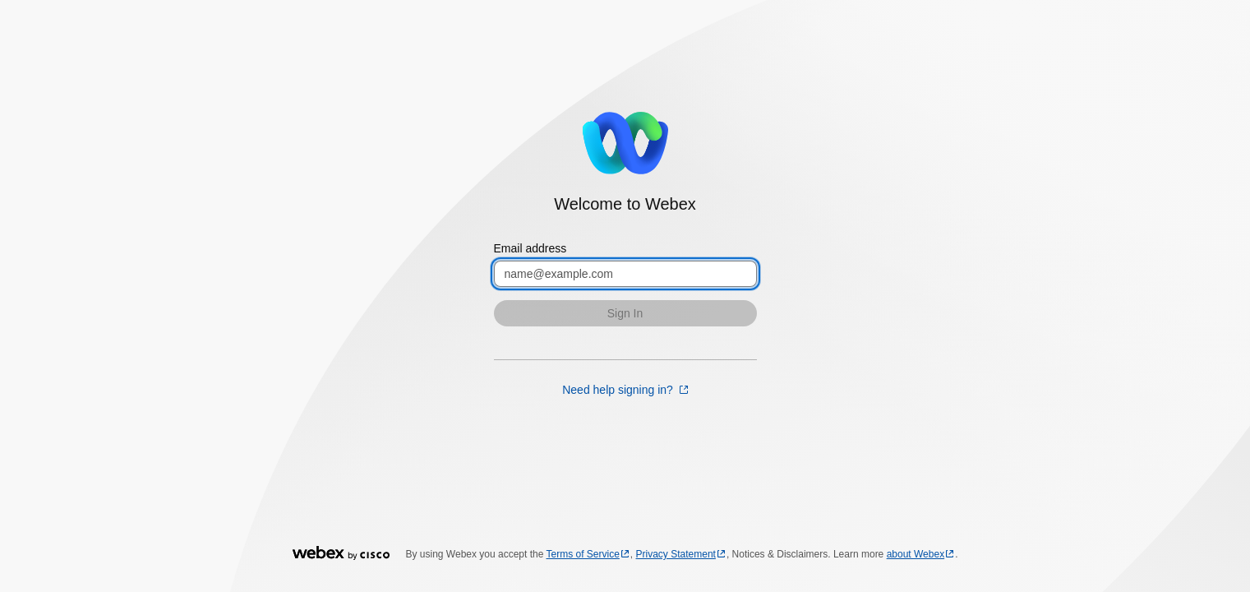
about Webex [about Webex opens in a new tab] (916, 554)
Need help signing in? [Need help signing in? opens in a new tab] (619, 389)
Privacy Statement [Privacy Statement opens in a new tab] (676, 554)
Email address (530, 248)
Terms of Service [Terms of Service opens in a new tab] (583, 554)
